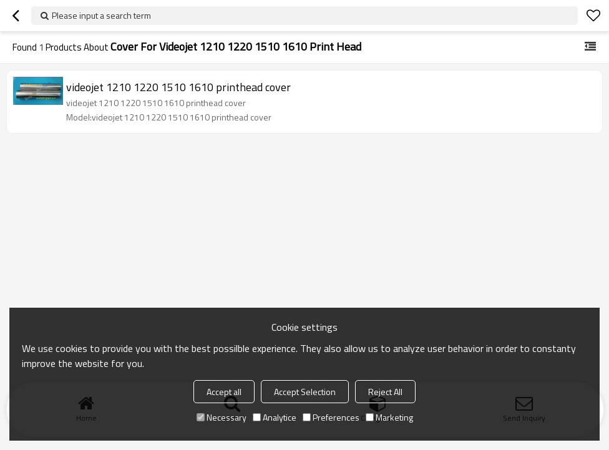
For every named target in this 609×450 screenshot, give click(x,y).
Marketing (389, 417)
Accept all (224, 391)
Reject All (385, 391)
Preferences (331, 417)
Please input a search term (101, 15)
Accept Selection (305, 391)
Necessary (221, 417)
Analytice (274, 417)
